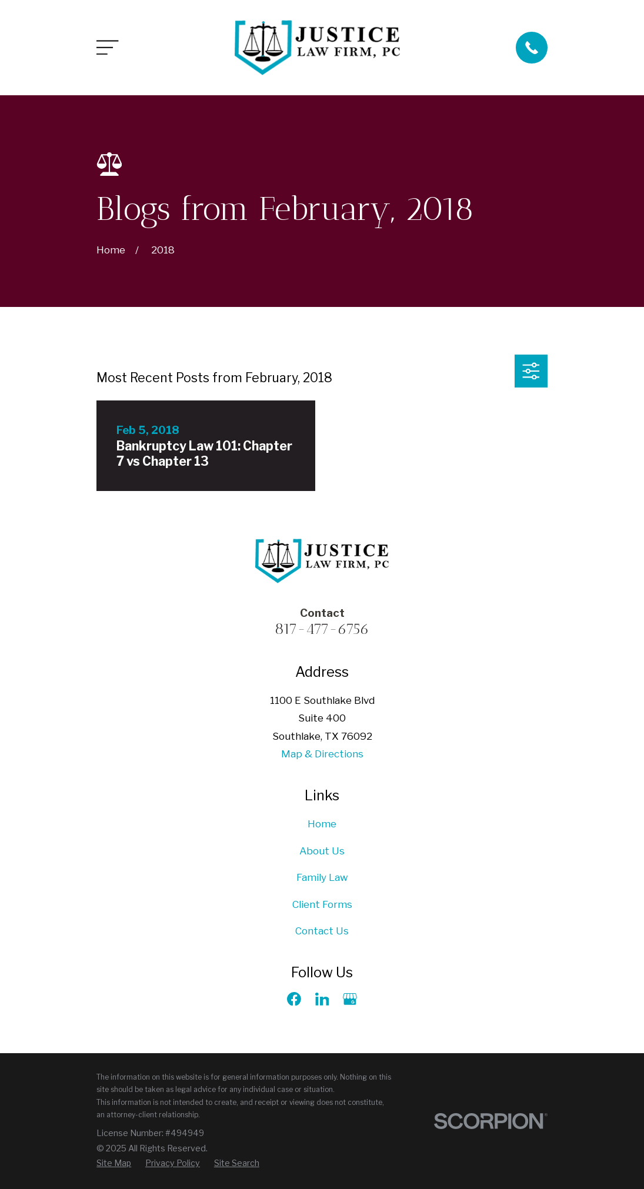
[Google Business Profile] (350, 999)
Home (322, 824)
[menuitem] (113, 1163)
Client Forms (322, 904)
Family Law (322, 877)
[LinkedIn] (322, 999)
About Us (322, 851)
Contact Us (322, 931)
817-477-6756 (322, 628)
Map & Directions (322, 754)
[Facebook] (294, 999)
